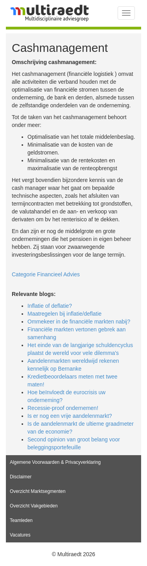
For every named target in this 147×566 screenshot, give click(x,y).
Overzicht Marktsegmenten (37, 491)
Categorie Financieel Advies (46, 274)
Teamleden (21, 520)
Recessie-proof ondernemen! (62, 408)
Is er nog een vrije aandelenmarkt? (69, 416)
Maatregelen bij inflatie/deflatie (64, 314)
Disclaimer (21, 477)
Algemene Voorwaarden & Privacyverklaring (55, 462)
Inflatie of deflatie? (49, 306)
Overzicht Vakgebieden (34, 506)
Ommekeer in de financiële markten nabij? (78, 321)
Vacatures (20, 535)
